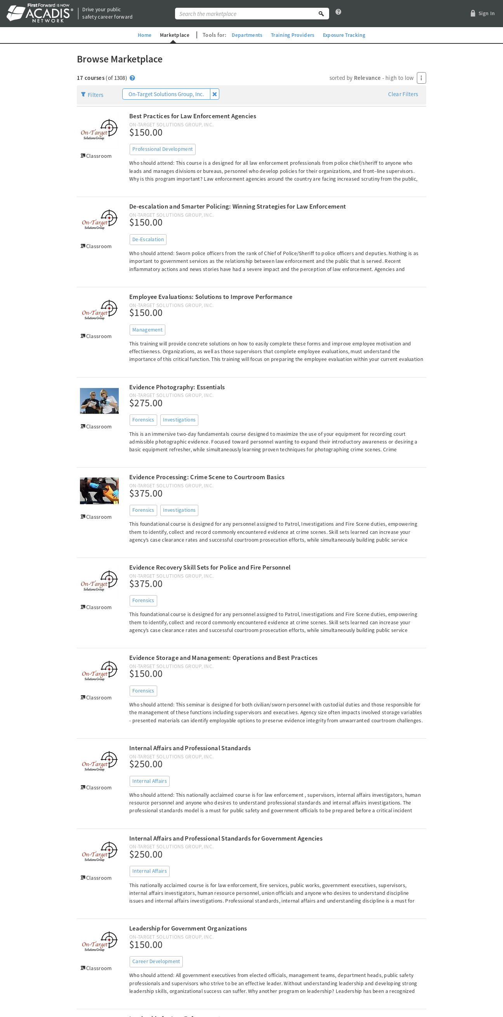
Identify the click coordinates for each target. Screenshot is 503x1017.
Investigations (179, 419)
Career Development (156, 961)
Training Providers (292, 34)
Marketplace (172, 34)
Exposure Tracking (346, 34)
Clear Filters (403, 94)
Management (147, 329)
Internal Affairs (149, 781)
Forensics (143, 419)
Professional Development (162, 149)
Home (141, 34)
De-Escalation (148, 239)
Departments (246, 34)
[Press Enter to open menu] (421, 78)
